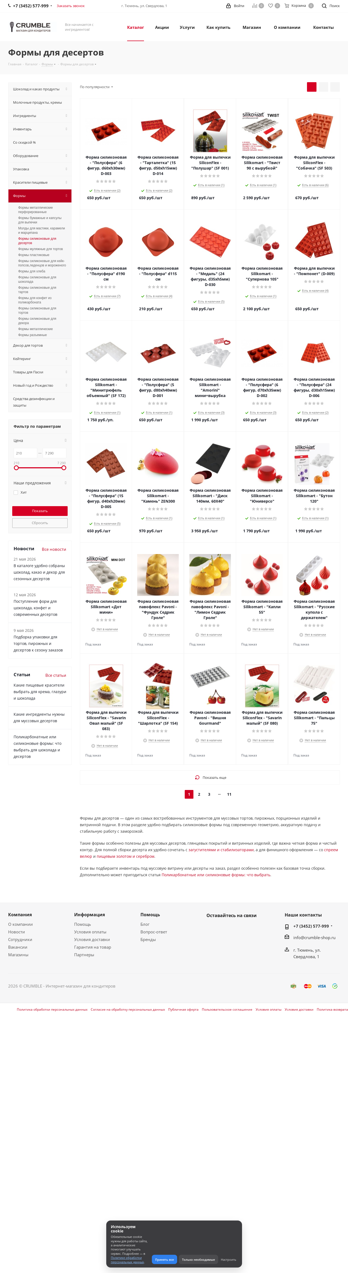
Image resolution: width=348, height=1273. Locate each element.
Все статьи (55, 675)
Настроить (228, 1259)
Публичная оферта (183, 1009)
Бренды (148, 939)
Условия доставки (92, 939)
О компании (20, 924)
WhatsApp (225, 928)
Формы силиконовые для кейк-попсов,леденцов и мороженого (42, 263)
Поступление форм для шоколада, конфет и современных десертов (35, 608)
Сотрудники (20, 939)
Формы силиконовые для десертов (37, 241)
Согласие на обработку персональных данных (128, 1009)
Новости (16, 931)
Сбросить (40, 522)
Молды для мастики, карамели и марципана (41, 230)
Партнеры (84, 954)
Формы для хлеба (31, 271)
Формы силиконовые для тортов (37, 310)
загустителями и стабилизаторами (221, 849)
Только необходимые (198, 1259)
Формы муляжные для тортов (40, 249)
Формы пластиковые (33, 255)
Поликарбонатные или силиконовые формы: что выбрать (216, 874)
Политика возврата (332, 1009)
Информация (89, 915)
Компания (20, 915)
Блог (144, 924)
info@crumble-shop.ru (314, 937)
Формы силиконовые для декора (37, 321)
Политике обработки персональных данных (127, 1260)
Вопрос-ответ (153, 931)
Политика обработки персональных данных (52, 1009)
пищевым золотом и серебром (125, 856)
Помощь (82, 924)
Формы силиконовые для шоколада (37, 279)
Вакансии (17, 947)
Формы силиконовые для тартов (37, 290)
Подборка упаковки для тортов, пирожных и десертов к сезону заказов (38, 643)
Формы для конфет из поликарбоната (34, 300)
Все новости (54, 549)
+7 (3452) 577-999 (311, 926)
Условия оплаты (90, 931)
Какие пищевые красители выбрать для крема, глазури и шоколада (40, 691)
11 (229, 794)
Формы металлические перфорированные (35, 210)
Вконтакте (211, 928)
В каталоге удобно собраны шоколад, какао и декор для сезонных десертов (39, 572)
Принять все (164, 1259)
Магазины (18, 954)
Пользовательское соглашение (227, 1009)
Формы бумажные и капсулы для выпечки (39, 220)
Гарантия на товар (92, 947)
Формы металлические (35, 329)
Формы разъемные (32, 335)
